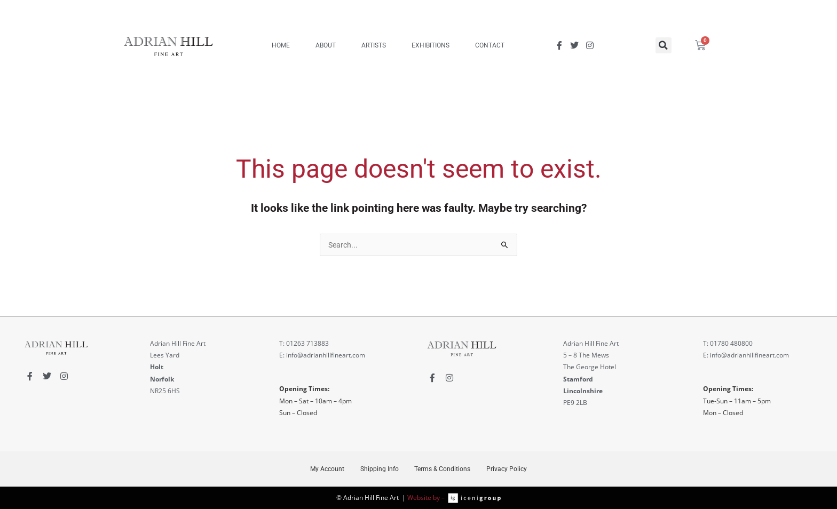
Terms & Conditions (443, 469)
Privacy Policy (507, 469)
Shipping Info (379, 469)
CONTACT (489, 45)
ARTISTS (373, 45)
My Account (326, 469)
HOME (281, 45)
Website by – (427, 497)
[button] (664, 45)
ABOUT (325, 45)
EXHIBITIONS (430, 45)
